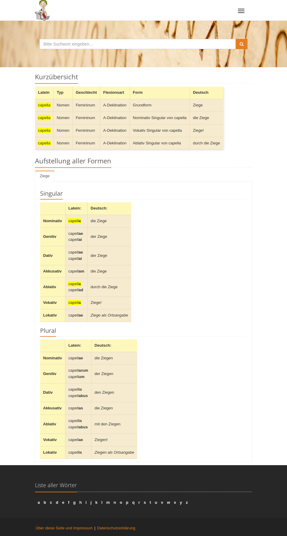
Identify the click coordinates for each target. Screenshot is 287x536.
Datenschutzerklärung (116, 528)
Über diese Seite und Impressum (64, 528)
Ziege (45, 176)
